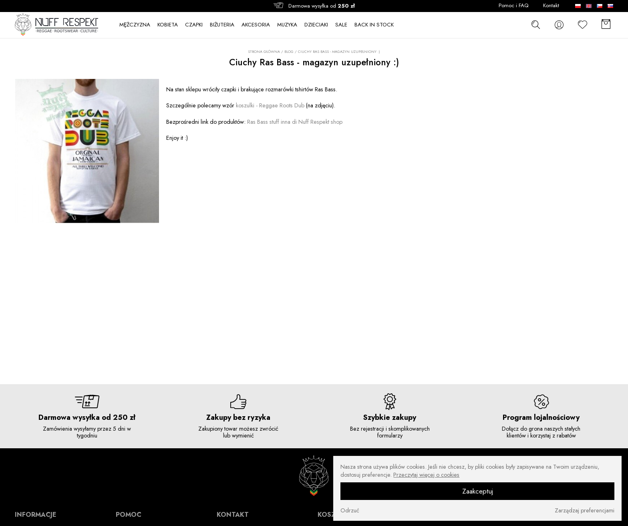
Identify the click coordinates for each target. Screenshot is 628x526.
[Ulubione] (583, 24)
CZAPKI (194, 24)
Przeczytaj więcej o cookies (426, 475)
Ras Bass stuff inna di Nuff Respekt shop (294, 122)
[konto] (559, 24)
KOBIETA (167, 24)
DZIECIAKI (316, 24)
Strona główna (264, 51)
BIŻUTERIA (222, 24)
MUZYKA (287, 24)
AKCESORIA (256, 24)
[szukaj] (535, 24)
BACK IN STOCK (374, 24)
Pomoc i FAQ (514, 5)
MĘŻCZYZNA (134, 24)
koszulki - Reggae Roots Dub (270, 105)
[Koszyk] (606, 24)
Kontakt (551, 5)
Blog (289, 51)
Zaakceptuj (477, 491)
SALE (341, 24)
